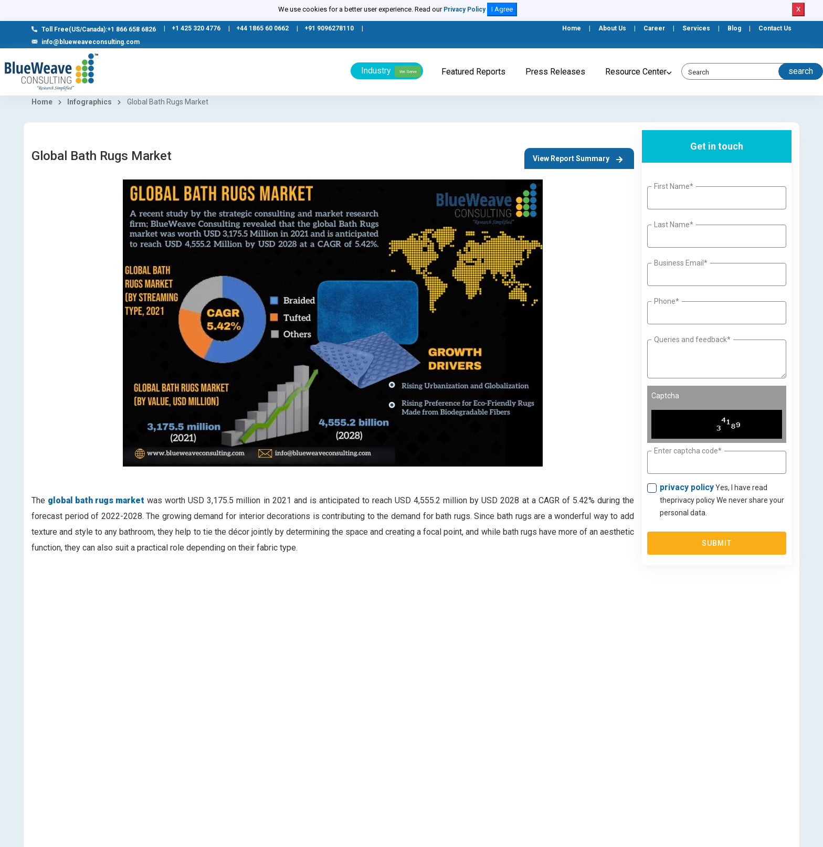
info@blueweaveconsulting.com (85, 42)
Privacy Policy (465, 9)
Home (571, 28)
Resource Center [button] (636, 72)
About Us (612, 28)
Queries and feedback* (692, 339)
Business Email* (681, 263)
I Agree (502, 9)
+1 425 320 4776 (196, 28)
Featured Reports (473, 72)
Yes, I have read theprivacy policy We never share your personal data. (722, 499)
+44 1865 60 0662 (262, 28)
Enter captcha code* (688, 451)
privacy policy (687, 487)
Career (654, 28)
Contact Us (775, 28)
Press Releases (555, 72)
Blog (734, 28)
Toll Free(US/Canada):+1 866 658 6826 (93, 29)
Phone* (666, 301)
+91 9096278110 (329, 28)
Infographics (89, 102)
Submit (717, 543)
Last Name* (673, 224)
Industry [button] (391, 71)
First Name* (673, 186)
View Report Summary (577, 158)
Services (696, 28)
